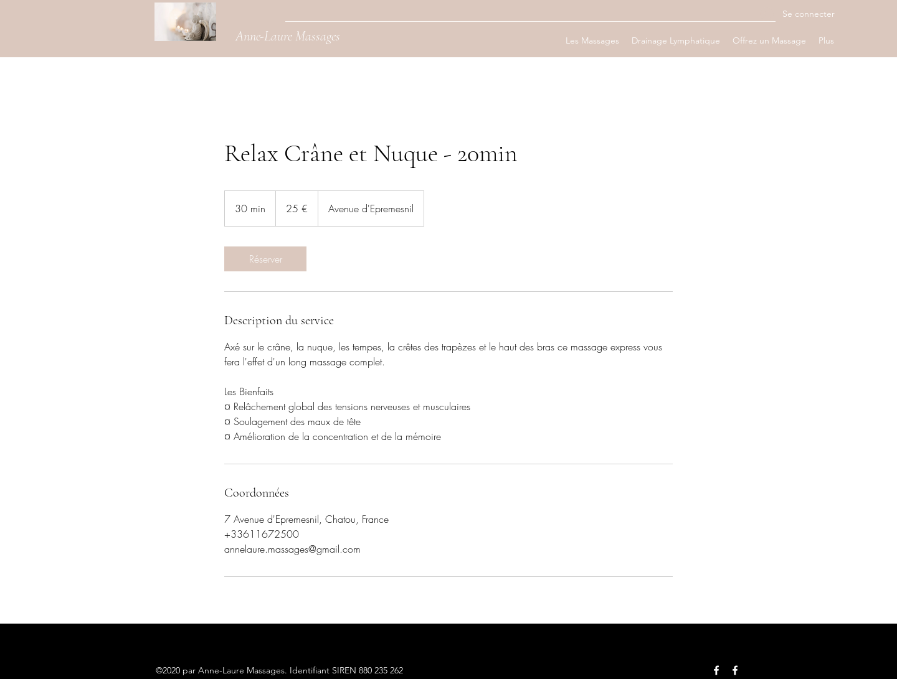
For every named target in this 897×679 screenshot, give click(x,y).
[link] (265, 258)
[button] (592, 40)
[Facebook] (716, 670)
